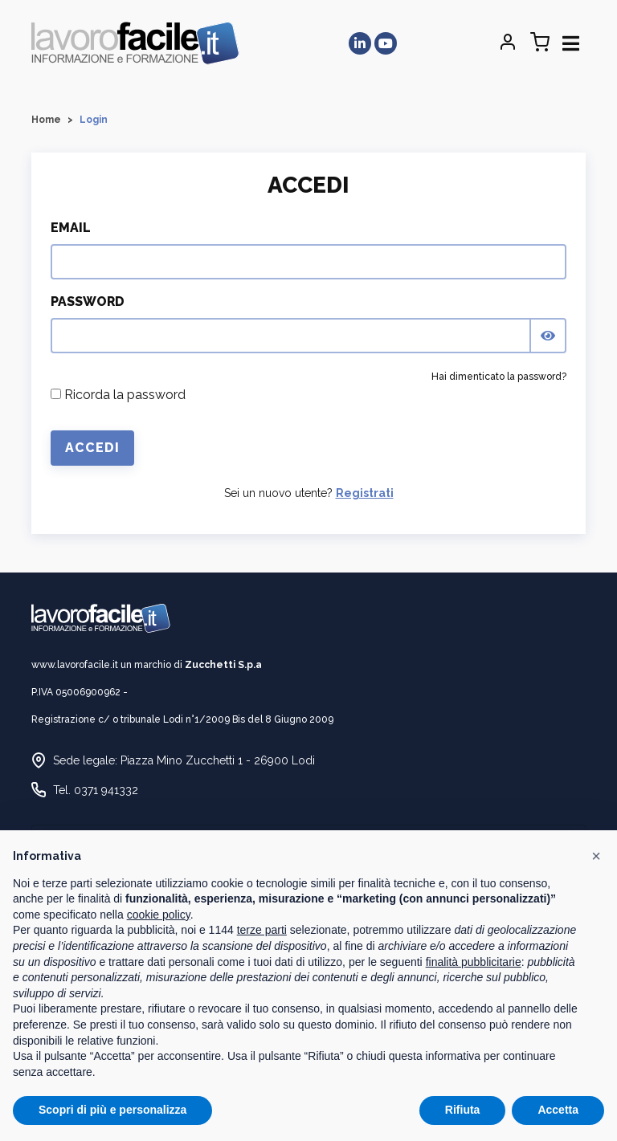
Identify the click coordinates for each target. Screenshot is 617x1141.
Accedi (92, 447)
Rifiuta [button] (462, 1109)
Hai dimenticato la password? (498, 376)
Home (46, 119)
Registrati (365, 493)
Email (71, 227)
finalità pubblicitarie (473, 962)
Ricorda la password (118, 394)
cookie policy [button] (158, 914)
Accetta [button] (557, 1109)
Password (88, 301)
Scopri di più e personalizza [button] (112, 1109)
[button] (596, 856)
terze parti (262, 929)
